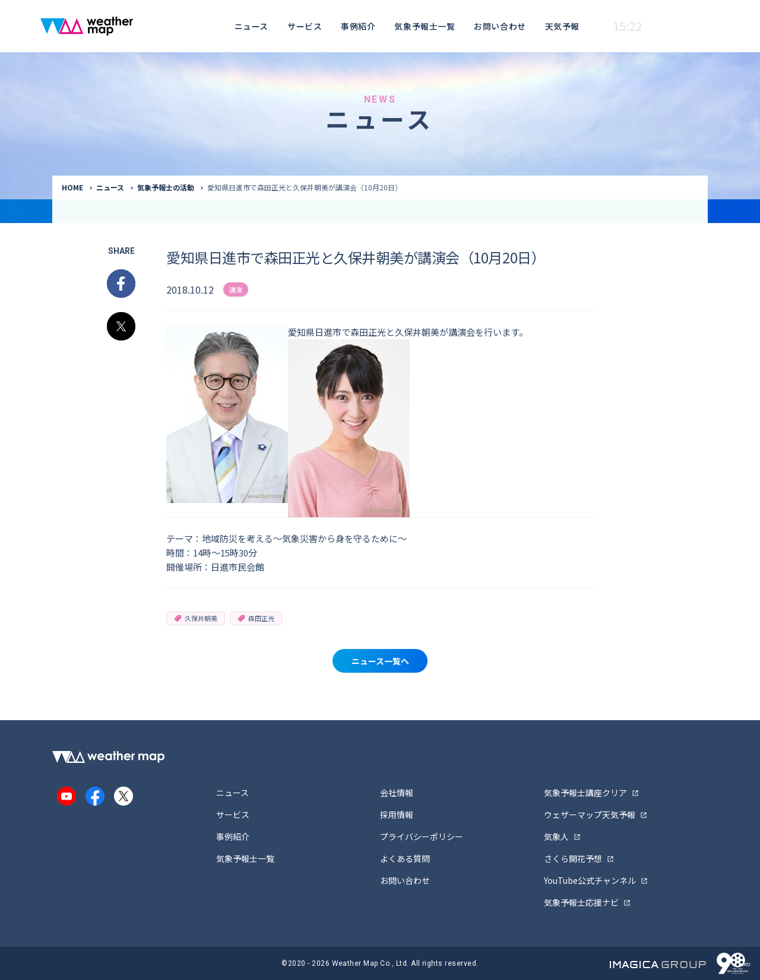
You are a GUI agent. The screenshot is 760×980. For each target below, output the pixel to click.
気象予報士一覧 (424, 26)
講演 (235, 289)
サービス (304, 26)
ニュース (251, 26)
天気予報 (562, 26)
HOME (72, 187)
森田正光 (256, 618)
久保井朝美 (195, 618)
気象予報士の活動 (165, 187)
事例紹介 (358, 26)
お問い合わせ (499, 26)
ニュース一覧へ (380, 661)
